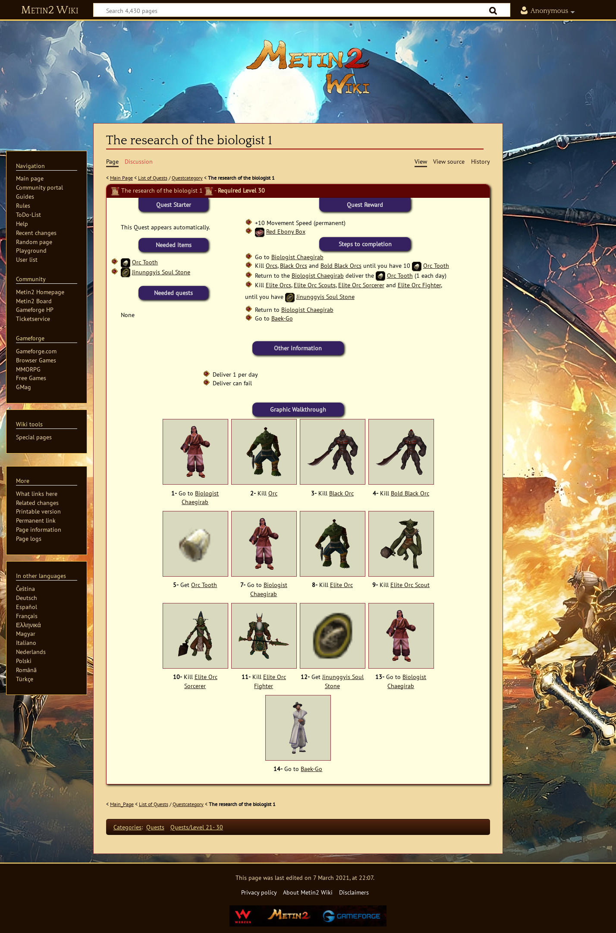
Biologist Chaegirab (297, 257)
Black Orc (341, 493)
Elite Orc (341, 585)
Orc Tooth (145, 262)
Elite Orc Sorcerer (361, 285)
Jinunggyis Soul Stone (161, 272)
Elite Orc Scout (410, 585)
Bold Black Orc (410, 493)
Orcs (271, 265)
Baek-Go (282, 318)
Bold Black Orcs (341, 265)
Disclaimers (354, 892)
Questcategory (187, 178)
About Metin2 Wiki (308, 892)
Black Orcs (293, 265)
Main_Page (122, 804)
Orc (272, 493)
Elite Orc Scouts (315, 285)
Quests (155, 827)
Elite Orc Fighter (419, 285)
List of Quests (152, 178)
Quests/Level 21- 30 (196, 827)
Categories (127, 827)
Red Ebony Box (285, 231)
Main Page (121, 178)
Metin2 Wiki (50, 10)
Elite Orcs (278, 285)
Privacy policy (259, 892)
